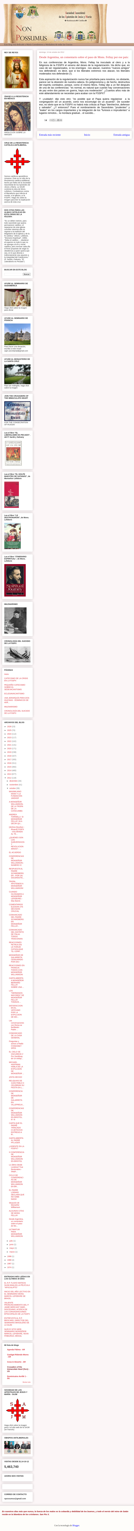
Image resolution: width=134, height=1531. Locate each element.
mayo (11, 1248)
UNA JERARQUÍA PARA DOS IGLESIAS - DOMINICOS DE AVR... (16, 700)
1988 (9, 1260)
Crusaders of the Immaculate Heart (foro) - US (18, 1369)
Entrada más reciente (50, 134)
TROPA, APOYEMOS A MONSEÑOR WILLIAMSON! (16, 884)
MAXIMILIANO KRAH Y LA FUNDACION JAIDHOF (15, 794)
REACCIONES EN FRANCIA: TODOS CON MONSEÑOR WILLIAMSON (17, 969)
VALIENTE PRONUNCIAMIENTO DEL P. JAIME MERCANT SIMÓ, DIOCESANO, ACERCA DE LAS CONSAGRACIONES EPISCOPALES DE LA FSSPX (17, 1308)
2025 (9, 730)
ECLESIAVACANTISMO (14, 694)
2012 (9, 778)
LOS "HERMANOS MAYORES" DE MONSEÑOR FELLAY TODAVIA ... (16, 996)
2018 (9, 756)
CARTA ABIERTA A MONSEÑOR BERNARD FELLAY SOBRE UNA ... (16, 982)
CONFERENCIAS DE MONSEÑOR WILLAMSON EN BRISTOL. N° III (16, 1114)
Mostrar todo (27, 1382)
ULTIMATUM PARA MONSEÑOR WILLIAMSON (16, 1232)
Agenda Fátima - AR (16, 1349)
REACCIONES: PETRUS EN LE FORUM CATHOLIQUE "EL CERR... (16, 946)
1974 (9, 1267)
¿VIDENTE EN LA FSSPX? (16, 1147)
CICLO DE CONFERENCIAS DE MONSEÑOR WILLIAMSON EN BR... (16, 1181)
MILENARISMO (10, 707)
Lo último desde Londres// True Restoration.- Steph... (16, 1168)
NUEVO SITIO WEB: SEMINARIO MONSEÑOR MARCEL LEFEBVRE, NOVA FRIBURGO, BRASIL (16, 1332)
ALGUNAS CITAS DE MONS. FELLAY (16, 1213)
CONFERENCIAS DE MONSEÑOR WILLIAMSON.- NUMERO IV (16, 860)
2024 (9, 734)
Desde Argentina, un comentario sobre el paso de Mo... (16, 1222)
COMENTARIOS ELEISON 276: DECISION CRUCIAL (16, 907)
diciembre (13, 781)
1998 (9, 1256)
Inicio (87, 134)
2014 (9, 770)
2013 (9, 774)
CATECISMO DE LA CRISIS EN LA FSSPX (16, 679)
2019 (9, 752)
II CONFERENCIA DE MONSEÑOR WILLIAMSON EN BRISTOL (16, 1156)
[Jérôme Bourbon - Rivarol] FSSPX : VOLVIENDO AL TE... (17, 830)
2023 (9, 737)
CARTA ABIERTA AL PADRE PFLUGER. (16, 1140)
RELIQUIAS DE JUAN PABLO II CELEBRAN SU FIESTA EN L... (16, 1084)
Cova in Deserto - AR (16, 1362)
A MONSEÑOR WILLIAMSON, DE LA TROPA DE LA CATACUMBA (16, 806)
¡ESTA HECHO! (15, 1077)
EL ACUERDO (15, 852)
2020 (9, 748)
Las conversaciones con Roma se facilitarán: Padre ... (16, 1025)
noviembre (14, 785)
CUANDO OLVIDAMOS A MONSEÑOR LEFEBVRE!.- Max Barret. (16, 896)
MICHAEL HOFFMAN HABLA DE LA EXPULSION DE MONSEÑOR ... (16, 1068)
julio (11, 1241)
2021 (9, 745)
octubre (12, 788)
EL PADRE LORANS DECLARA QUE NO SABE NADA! (16, 1194)
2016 (9, 763)
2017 (9, 759)
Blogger (75, 1525)
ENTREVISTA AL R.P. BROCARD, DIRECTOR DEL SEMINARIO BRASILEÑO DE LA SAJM (16, 1321)
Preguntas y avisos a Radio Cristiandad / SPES (16, 1044)
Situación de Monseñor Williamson (14, 1205)
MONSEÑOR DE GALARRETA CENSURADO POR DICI (16, 958)
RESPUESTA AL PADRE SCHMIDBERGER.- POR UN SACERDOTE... (16, 873)
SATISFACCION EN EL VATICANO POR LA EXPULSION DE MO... (16, 1011)
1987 (9, 1264)
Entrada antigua (121, 134)
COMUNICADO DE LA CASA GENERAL (15, 1035)
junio (11, 1244)
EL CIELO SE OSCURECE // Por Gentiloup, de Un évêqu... (16, 1055)
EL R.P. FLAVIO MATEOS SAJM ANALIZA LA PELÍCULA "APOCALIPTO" (17, 1285)
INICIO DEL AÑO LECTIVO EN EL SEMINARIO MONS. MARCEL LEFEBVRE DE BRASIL (17, 1295)
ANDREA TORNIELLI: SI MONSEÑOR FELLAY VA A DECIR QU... (16, 819)
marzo (12, 1252)
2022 (9, 741)
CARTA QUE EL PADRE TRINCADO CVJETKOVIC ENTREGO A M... (16, 1128)
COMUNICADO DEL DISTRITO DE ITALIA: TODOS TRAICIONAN (16, 934)
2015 (9, 767)
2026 (9, 726)
